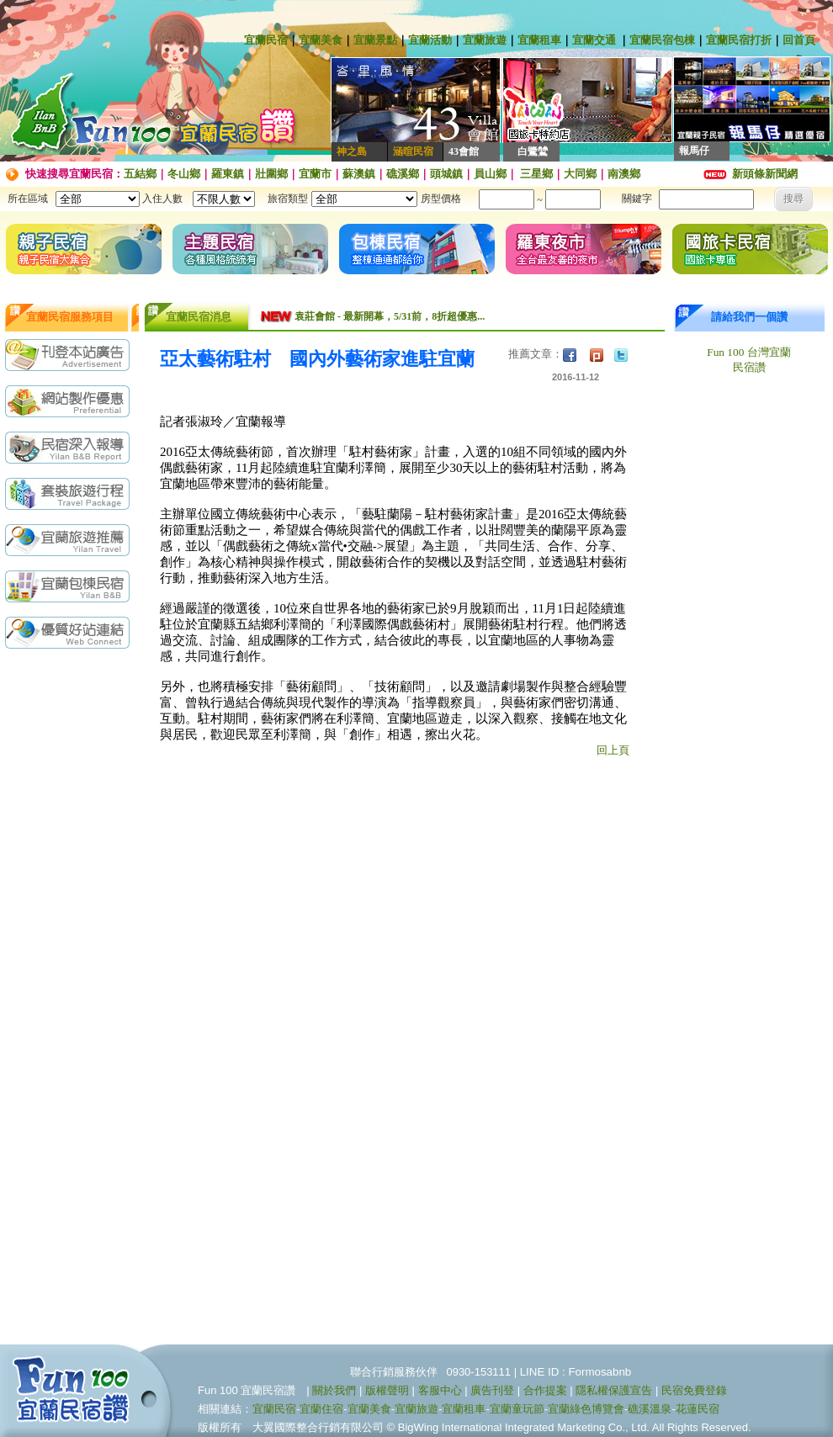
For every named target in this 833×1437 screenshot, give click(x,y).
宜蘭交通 (594, 40)
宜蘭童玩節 (517, 1409)
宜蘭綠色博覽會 (586, 1409)
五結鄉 (140, 173)
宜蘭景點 (375, 40)
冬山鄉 (183, 173)
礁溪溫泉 (649, 1409)
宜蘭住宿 (321, 1409)
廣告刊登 (492, 1390)
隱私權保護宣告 (614, 1390)
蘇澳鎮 (358, 173)
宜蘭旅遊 (485, 40)
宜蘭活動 (430, 40)
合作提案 (545, 1390)
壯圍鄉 (271, 173)
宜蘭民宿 (266, 40)
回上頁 (613, 750)
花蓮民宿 (697, 1409)
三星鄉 (535, 173)
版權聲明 (387, 1390)
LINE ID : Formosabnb (576, 1371)
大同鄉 (580, 173)
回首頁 (799, 40)
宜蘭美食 (320, 40)
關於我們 (334, 1390)
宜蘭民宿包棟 (662, 40)
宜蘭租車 (539, 40)
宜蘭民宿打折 (739, 40)
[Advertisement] (71, 723)
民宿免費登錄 (694, 1390)
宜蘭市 (315, 173)
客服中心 (440, 1390)
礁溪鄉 (402, 173)
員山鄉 (490, 173)
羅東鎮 (227, 173)
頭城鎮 (446, 173)
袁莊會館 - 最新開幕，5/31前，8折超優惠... (389, 316)
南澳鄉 (624, 173)
